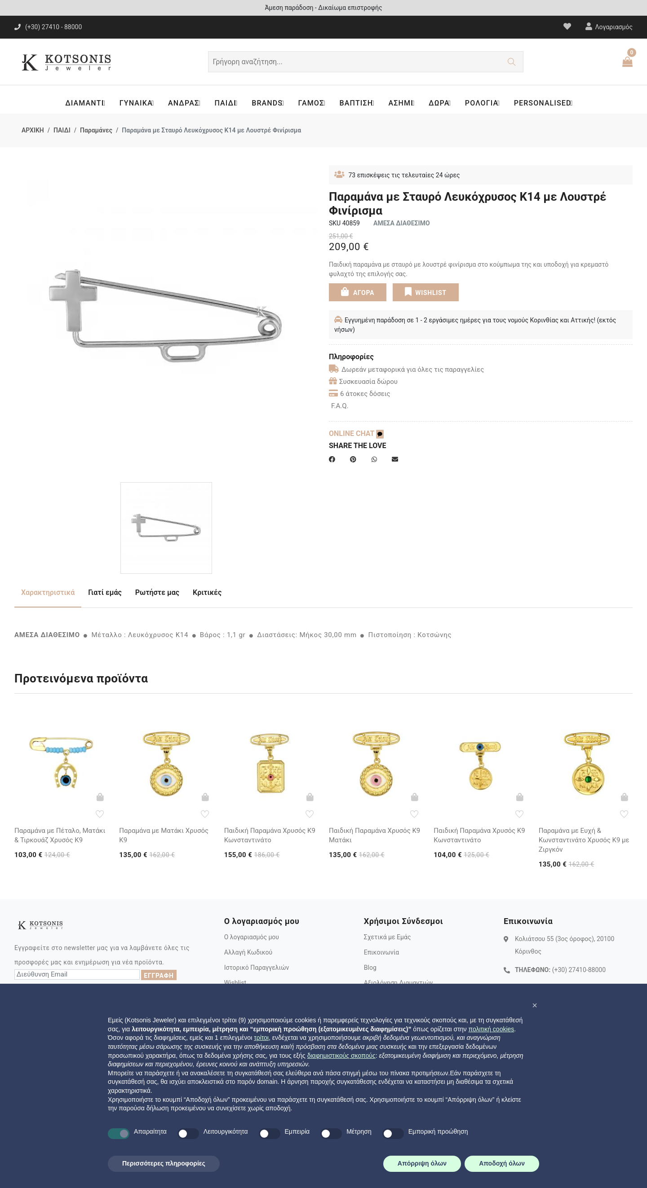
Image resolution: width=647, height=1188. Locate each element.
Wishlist (235, 982)
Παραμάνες (96, 130)
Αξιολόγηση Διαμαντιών (398, 982)
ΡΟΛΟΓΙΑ (487, 103)
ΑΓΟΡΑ (357, 291)
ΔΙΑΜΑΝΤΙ (82, 103)
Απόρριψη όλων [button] (422, 1163)
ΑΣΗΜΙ (404, 103)
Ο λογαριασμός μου (251, 937)
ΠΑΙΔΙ (225, 103)
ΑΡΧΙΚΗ (33, 130)
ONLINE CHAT (356, 433)
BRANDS (268, 103)
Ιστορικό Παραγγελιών (256, 967)
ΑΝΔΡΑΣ (182, 103)
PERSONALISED (549, 103)
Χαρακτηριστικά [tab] (48, 592)
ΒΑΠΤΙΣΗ (359, 103)
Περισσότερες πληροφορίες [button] (163, 1163)
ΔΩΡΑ (444, 103)
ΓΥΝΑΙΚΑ (133, 103)
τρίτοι (261, 1037)
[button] (534, 1005)
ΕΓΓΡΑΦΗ (158, 975)
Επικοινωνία (381, 952)
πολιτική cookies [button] (491, 1029)
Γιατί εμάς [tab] (105, 592)
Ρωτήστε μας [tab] (157, 592)
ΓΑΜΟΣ (312, 103)
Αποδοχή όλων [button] (502, 1163)
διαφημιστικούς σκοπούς (341, 1055)
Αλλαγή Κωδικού (248, 952)
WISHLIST (425, 291)
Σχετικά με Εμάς (387, 937)
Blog (370, 967)
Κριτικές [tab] (207, 592)
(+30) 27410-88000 (579, 969)
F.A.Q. (340, 406)
